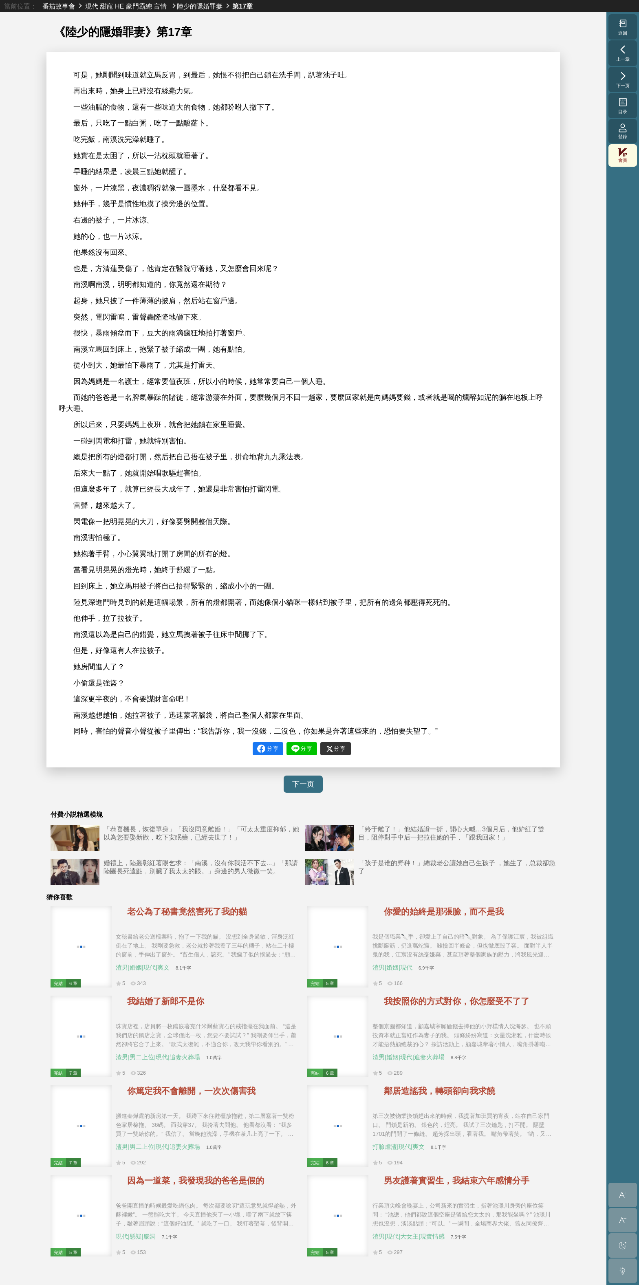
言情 (160, 6)
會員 (622, 155)
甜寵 (106, 6)
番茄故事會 (58, 6)
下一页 (303, 784)
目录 (623, 105)
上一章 (623, 53)
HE (119, 6)
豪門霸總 (139, 6)
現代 (91, 6)
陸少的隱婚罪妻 (200, 6)
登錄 (622, 131)
